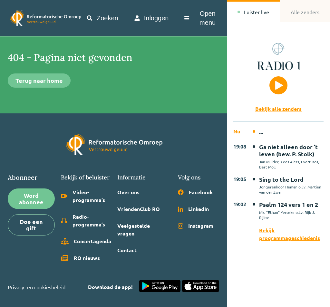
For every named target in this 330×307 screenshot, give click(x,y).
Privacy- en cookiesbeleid (36, 287)
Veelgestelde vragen (133, 229)
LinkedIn (193, 209)
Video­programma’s (83, 196)
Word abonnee (31, 199)
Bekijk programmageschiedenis (289, 234)
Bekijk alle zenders (278, 108)
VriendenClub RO (138, 209)
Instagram (196, 225)
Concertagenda (86, 241)
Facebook (195, 192)
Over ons (128, 192)
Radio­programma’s (83, 220)
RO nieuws (80, 258)
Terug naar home (39, 80)
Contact (127, 250)
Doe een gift (31, 225)
